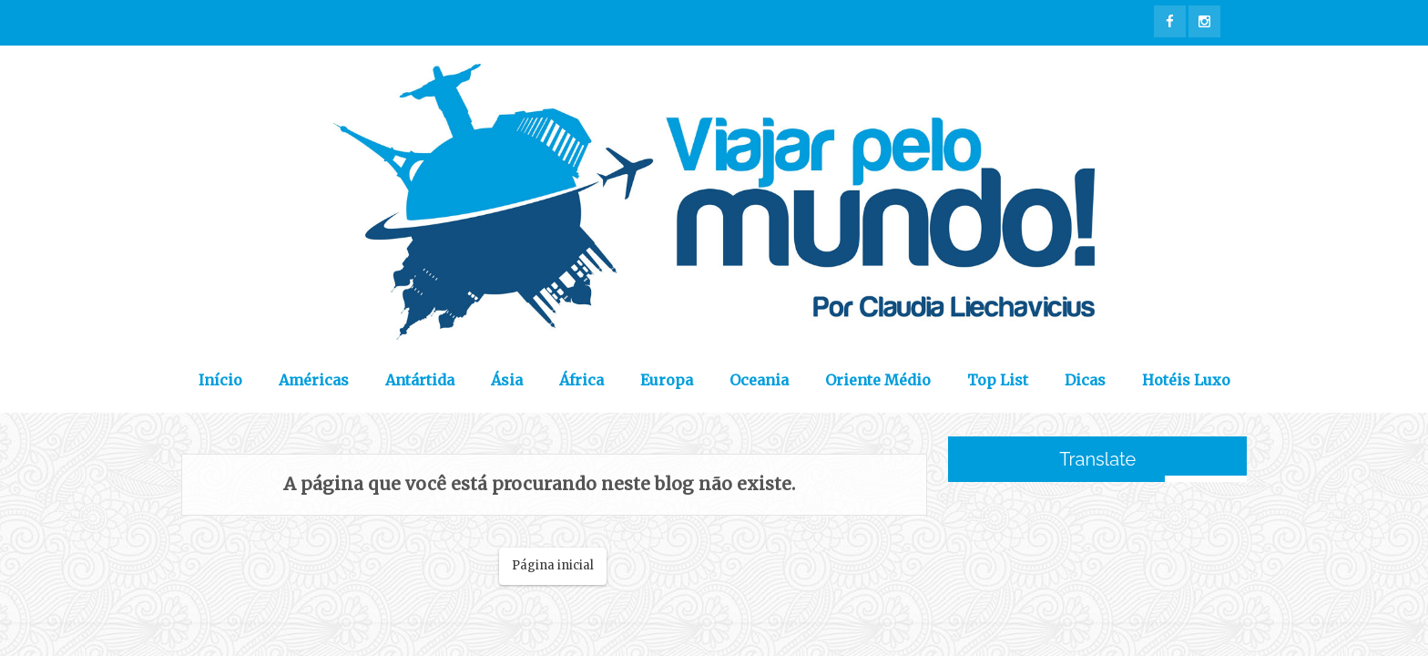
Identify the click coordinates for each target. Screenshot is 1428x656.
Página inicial (553, 565)
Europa (666, 380)
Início (220, 380)
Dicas (1085, 380)
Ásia (507, 380)
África (581, 380)
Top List (997, 380)
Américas (314, 380)
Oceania (759, 380)
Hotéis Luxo (1186, 380)
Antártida (419, 380)
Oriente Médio (878, 380)
